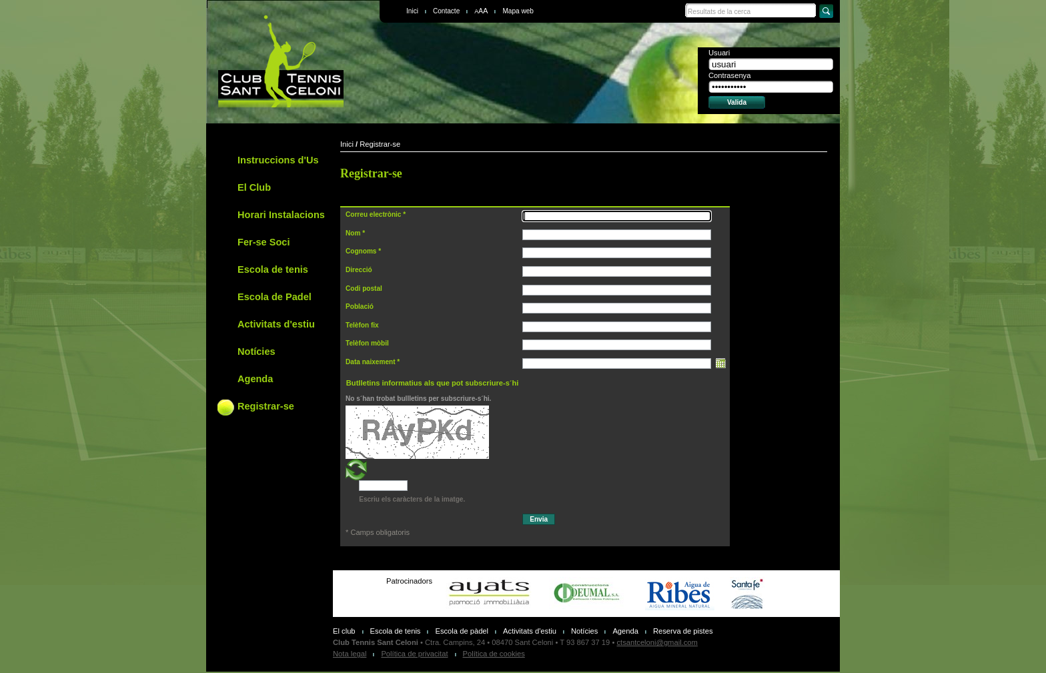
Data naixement (371, 362)
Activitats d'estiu (276, 324)
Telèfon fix (362, 325)
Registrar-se (265, 406)
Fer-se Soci (263, 242)
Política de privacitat (414, 654)
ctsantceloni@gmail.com (656, 642)
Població (360, 306)
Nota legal (349, 654)
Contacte (446, 11)
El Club (254, 187)
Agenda (255, 379)
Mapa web (518, 11)
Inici (412, 11)
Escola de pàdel (461, 631)
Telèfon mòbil (367, 343)
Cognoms (361, 251)
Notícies (256, 351)
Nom (353, 233)
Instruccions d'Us (277, 160)
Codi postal (364, 288)
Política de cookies (494, 654)
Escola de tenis (272, 269)
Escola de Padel (274, 296)
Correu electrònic (373, 214)
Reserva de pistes (683, 631)
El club (344, 631)
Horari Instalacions (281, 214)
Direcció (359, 269)
